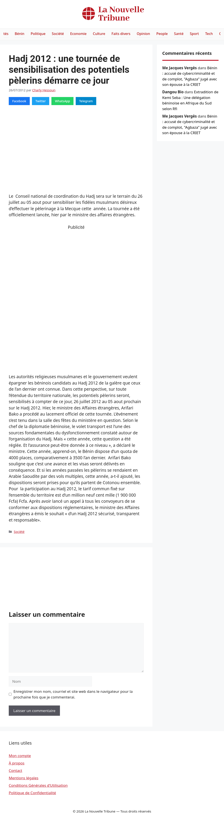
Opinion (143, 33)
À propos (16, 763)
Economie (78, 33)
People (162, 33)
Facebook (19, 101)
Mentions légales (23, 777)
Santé (179, 33)
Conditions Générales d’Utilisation (38, 785)
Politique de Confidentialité (32, 792)
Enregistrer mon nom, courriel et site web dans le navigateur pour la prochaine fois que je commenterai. (73, 694)
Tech (209, 33)
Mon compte (20, 755)
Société (58, 33)
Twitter (40, 101)
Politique (38, 33)
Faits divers (121, 33)
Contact (15, 770)
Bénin (19, 33)
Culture (99, 33)
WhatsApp (62, 101)
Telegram (86, 101)
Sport (194, 33)
